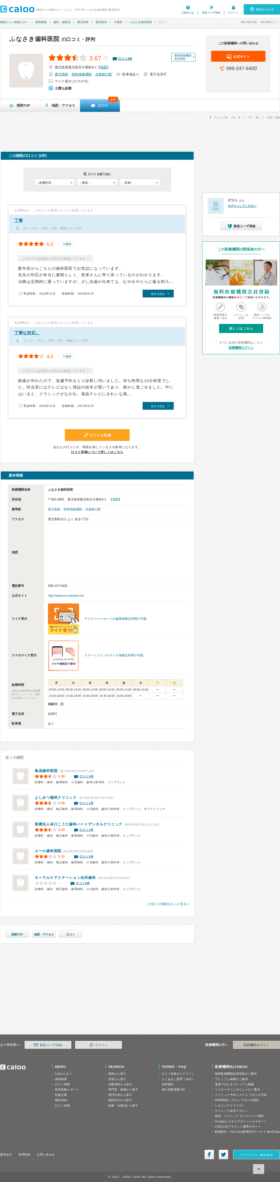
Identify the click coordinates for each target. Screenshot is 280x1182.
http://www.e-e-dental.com (66, 595)
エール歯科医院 (48, 851)
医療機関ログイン (241, 348)
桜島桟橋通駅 (82, 74)
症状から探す (117, 1079)
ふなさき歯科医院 (140, 22)
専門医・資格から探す (123, 1089)
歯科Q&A (61, 1100)
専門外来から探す (120, 1094)
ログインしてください (242, 205)
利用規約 (168, 1084)
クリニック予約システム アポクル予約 (241, 1094)
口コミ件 (125, 59)
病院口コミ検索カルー (14, 22)
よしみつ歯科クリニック (56, 797)
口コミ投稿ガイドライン (178, 1073)
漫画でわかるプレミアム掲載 (234, 1084)
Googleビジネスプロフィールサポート (241, 1121)
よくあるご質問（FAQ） (178, 1079)
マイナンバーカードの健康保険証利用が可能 (115, 619)
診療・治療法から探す (123, 1105)
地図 (103, 67)
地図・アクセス (44, 934)
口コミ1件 (87, 803)
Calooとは (188, 12)
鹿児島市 (101, 22)
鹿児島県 (83, 22)
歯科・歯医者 (62, 22)
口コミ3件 (87, 776)
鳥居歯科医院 (46, 771)
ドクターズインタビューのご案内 (237, 1089)
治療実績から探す (120, 1084)
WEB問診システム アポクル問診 (237, 1100)
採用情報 (24, 1154)
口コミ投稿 (62, 1105)
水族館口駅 (103, 74)
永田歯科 (65, 877)
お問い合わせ (46, 1154)
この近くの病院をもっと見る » (167, 904)
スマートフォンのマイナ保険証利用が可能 (113, 655)
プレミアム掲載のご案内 (231, 1079)
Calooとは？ (63, 1073)
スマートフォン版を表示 (256, 1154)
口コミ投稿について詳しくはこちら (97, 452)
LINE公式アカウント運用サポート (238, 1126)
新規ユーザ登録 (211, 12)
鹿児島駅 (61, 74)
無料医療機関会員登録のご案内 (236, 1073)
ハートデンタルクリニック (78, 824)
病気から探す (117, 1073)
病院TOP (17, 934)
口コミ (70, 934)
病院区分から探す (120, 1100)
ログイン (233, 12)
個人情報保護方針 (174, 1089)
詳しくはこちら (241, 328)
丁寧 (18, 220)
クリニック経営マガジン (231, 1110)
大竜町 (118, 22)
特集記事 (61, 1094)
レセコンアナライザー (230, 1105)
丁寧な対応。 (27, 333)
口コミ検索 (62, 1084)
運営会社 (6, 1154)
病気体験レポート (67, 1089)
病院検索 (41, 22)
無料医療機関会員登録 (182, 57)
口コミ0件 (83, 883)
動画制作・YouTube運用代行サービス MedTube (247, 1131)
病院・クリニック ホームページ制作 (239, 1115)
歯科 (68, 244)
